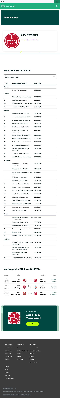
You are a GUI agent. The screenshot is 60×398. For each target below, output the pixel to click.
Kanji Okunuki (16, 168)
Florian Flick (16, 123)
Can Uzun (15, 210)
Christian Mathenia (17, 103)
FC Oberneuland (16, 280)
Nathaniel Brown (17, 142)
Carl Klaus (15, 100)
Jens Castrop (16, 193)
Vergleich (53, 281)
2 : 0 (30, 293)
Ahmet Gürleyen (17, 117)
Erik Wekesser (16, 126)
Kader (6, 76)
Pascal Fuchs (16, 207)
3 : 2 (30, 287)
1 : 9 (30, 280)
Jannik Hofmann (17, 157)
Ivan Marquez (16, 113)
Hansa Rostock (42, 287)
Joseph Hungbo (17, 200)
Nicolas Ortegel (17, 97)
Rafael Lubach (16, 197)
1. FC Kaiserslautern (15, 293)
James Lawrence (17, 120)
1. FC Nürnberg (43, 280)
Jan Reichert (16, 106)
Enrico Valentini (17, 138)
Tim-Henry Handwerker (19, 148)
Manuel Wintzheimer (18, 252)
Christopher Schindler (18, 130)
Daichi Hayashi (16, 225)
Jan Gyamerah (16, 145)
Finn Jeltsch (15, 163)
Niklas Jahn (15, 180)
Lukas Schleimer (17, 203)
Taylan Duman (16, 187)
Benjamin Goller (17, 232)
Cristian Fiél (15, 90)
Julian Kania (15, 222)
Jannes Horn (16, 153)
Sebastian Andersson (18, 217)
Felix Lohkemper (17, 229)
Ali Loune (15, 177)
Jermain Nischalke (17, 257)
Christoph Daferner (18, 235)
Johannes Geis (16, 183)
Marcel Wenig (16, 172)
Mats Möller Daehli (18, 190)
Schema (53, 279)
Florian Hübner (16, 135)
